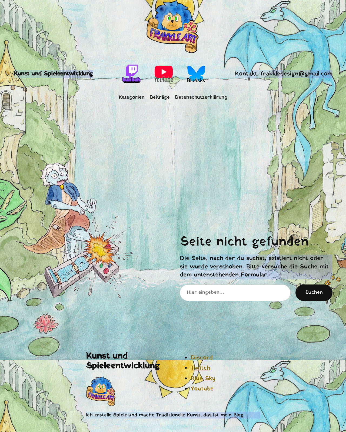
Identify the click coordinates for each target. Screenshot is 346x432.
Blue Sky (203, 378)
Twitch (200, 368)
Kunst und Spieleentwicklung (53, 73)
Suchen (314, 292)
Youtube (202, 388)
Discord (202, 357)
